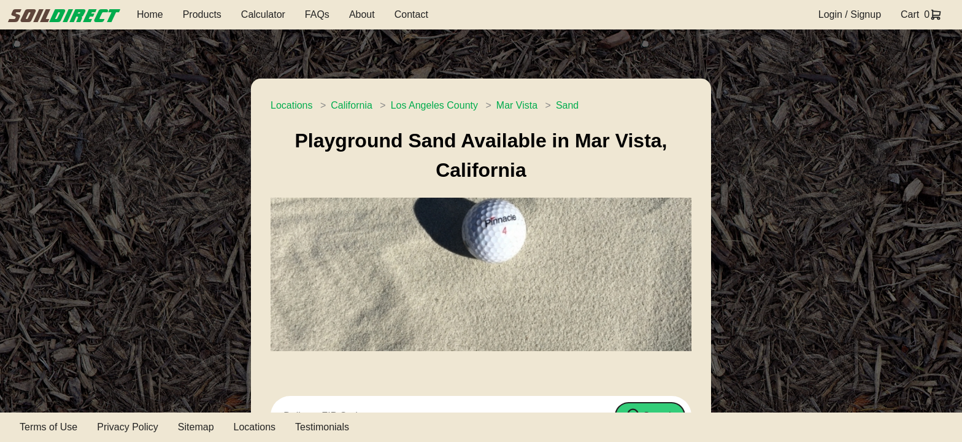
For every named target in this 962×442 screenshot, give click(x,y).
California (351, 105)
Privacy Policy (127, 427)
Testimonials (322, 427)
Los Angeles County (434, 105)
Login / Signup (849, 14)
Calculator (263, 14)
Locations (292, 105)
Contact (411, 14)
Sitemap (196, 427)
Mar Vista (516, 105)
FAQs (317, 14)
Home (150, 14)
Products (202, 14)
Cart (910, 14)
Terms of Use (48, 427)
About (362, 14)
